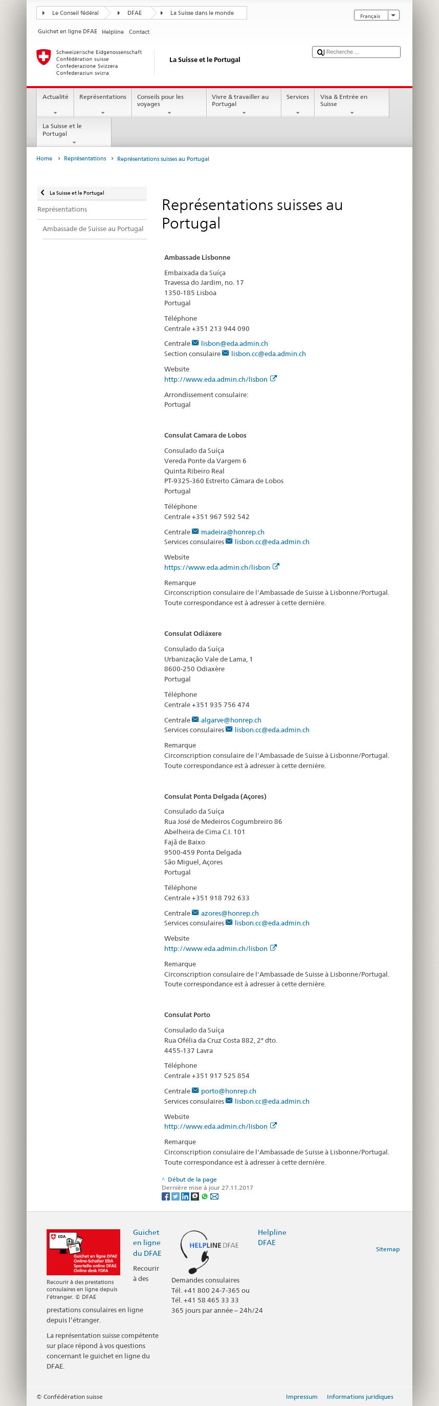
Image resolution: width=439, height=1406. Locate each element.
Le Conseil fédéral (75, 13)
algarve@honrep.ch (231, 720)
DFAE (134, 13)
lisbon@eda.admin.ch (234, 343)
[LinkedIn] (186, 1196)
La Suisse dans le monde (202, 13)
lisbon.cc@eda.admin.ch (268, 353)
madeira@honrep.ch (233, 532)
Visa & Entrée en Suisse (352, 105)
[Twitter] (176, 1196)
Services (298, 105)
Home (44, 158)
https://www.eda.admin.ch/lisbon (221, 567)
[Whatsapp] (205, 1196)
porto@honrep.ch (228, 1091)
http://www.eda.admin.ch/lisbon (220, 379)
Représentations (103, 105)
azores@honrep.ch (230, 913)
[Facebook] (166, 1196)
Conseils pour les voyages (169, 105)
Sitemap (388, 1249)
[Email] (214, 1196)
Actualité (55, 105)
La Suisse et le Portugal (74, 134)
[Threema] (196, 1196)
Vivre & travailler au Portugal (244, 105)
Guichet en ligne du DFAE (147, 1242)
